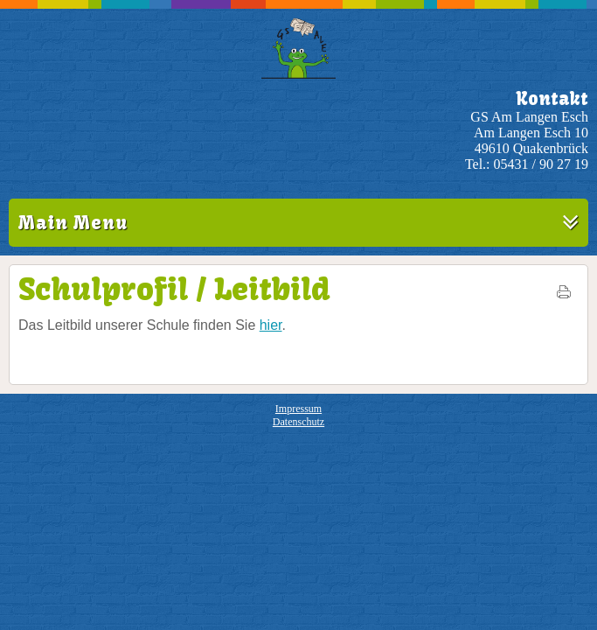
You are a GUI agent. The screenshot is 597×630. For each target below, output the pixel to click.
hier (271, 325)
